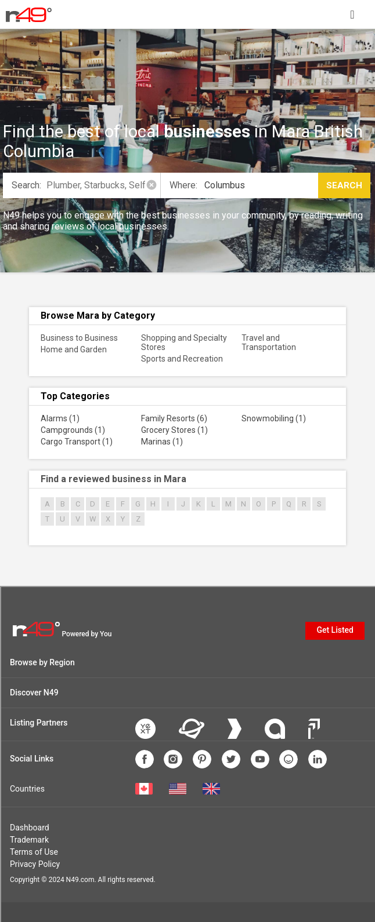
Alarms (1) (60, 418)
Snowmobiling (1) (273, 418)
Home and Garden (74, 349)
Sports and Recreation (182, 358)
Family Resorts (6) (174, 418)
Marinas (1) (162, 441)
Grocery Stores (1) (174, 430)
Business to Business (79, 337)
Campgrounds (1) (73, 430)
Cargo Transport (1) (77, 441)
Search (344, 185)
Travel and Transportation (268, 342)
